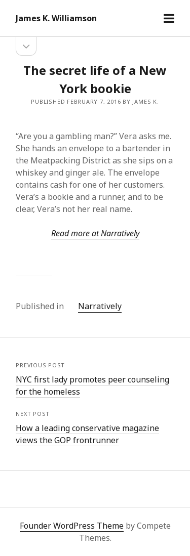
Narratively (100, 306)
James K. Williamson (56, 18)
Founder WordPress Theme (72, 525)
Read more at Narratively (95, 233)
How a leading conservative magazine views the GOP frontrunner (87, 434)
